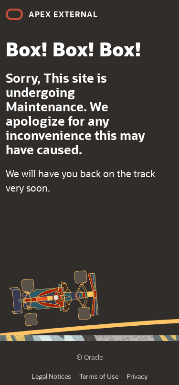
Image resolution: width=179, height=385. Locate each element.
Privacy (136, 376)
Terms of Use (98, 376)
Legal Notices (51, 376)
